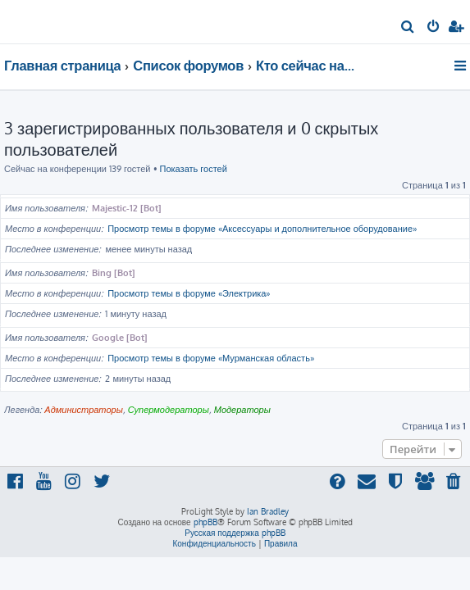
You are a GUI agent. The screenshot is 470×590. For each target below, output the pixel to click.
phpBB (205, 522)
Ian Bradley (268, 511)
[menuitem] (408, 28)
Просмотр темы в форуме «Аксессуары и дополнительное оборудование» (262, 228)
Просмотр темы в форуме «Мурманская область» (210, 358)
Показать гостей (193, 169)
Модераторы (242, 409)
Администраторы (83, 409)
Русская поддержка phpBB (235, 533)
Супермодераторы (168, 409)
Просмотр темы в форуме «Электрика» (188, 293)
